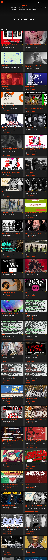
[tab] (21, 14)
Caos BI (24, 6)
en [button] (43, 2)
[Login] (46, 2)
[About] (38, 2)
